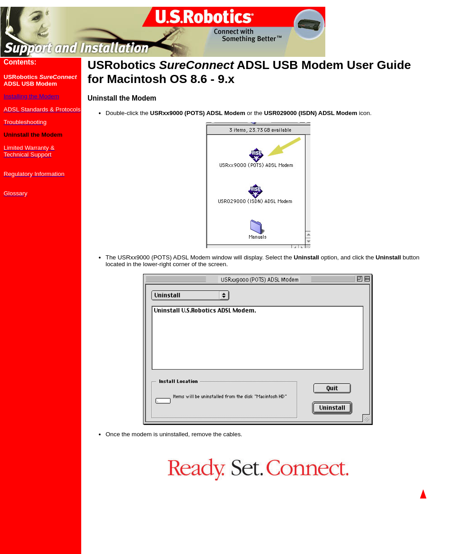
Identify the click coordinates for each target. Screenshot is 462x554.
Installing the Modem (31, 96)
